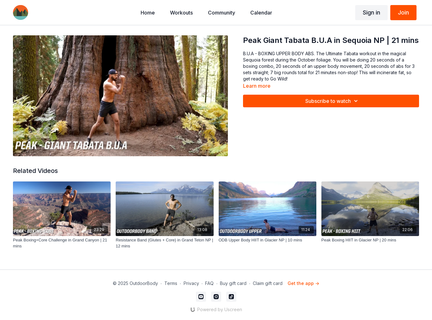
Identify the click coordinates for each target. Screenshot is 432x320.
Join (403, 12)
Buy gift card (233, 283)
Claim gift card (268, 283)
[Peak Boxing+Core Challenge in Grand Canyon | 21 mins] (62, 243)
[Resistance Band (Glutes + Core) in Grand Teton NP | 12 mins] (164, 243)
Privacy (191, 283)
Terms (170, 283)
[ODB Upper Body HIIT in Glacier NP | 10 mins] (267, 240)
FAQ (209, 283)
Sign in (371, 12)
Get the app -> (303, 283)
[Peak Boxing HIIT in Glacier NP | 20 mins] (370, 240)
